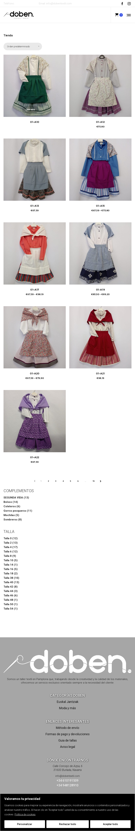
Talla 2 (8, 542)
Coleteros (10, 506)
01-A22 (34, 457)
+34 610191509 (25, 3)
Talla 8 (8, 556)
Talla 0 (8, 538)
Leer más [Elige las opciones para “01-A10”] (30, 110)
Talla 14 (8, 564)
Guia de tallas (67, 740)
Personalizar (24, 824)
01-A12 (100, 122)
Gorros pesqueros (15, 510)
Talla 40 (8, 582)
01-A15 (100, 205)
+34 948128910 (67, 785)
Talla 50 (8, 604)
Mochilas (9, 515)
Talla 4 (8, 547)
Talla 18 (8, 573)
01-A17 (34, 289)
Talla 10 (8, 560)
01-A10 (34, 122)
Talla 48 (8, 599)
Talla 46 (8, 595)
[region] (67, 812)
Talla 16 (8, 569)
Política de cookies (25, 814)
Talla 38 (8, 577)
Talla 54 (8, 608)
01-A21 (100, 373)
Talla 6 (8, 551)
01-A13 (34, 205)
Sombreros (10, 519)
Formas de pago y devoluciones (68, 734)
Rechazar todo (67, 824)
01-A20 (34, 373)
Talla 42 (8, 586)
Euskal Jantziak (67, 702)
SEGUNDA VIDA (13, 497)
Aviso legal (67, 747)
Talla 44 (8, 591)
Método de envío (67, 728)
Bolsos (8, 502)
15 (93, 481)
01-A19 (100, 289)
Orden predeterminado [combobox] (18, 46)
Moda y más (67, 708)
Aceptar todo (110, 824)
